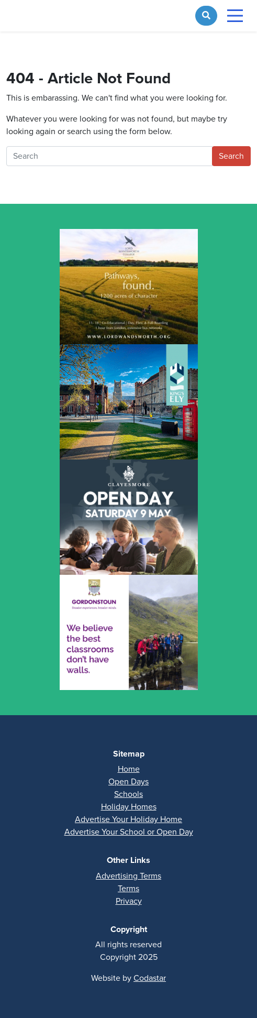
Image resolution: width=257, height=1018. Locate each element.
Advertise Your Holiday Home (128, 819)
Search (231, 156)
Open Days (128, 781)
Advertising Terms (128, 876)
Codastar (149, 978)
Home (129, 769)
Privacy (129, 901)
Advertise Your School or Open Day (128, 832)
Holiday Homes (129, 807)
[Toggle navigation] (235, 15)
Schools (128, 794)
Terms (128, 888)
